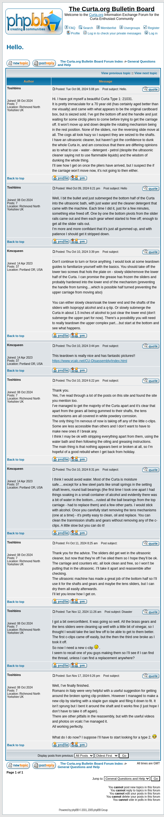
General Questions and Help (79, 767)
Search (86, 28)
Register (151, 28)
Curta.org (96, 15)
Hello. (15, 47)
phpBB (75, 810)
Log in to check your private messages (112, 33)
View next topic (145, 73)
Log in (151, 33)
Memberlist (106, 28)
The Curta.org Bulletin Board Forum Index (91, 61)
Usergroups (130, 28)
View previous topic (116, 73)
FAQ (70, 28)
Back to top (15, 178)
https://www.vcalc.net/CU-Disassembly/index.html (89, 361)
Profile (73, 33)
